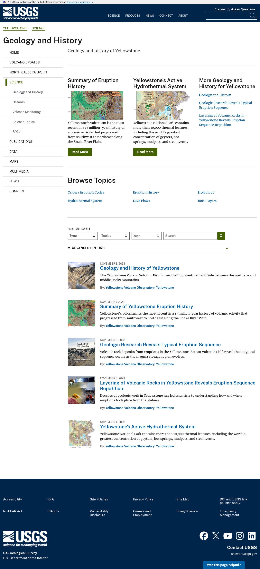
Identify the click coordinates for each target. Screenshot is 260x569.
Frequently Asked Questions (235, 9)
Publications (20, 142)
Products (132, 15)
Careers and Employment (142, 513)
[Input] (231, 16)
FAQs (16, 132)
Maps (13, 161)
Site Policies (99, 499)
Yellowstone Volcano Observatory (130, 287)
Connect (166, 15)
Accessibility (12, 499)
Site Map (183, 499)
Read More (80, 152)
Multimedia (19, 171)
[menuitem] (114, 13)
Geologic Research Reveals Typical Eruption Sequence (160, 344)
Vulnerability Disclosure (99, 513)
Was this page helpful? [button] (224, 565)
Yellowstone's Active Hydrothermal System (148, 426)
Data (13, 152)
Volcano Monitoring (27, 112)
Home (14, 52)
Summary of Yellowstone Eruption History (146, 306)
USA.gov (52, 511)
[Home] (20, 19)
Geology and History (28, 92)
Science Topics (24, 122)
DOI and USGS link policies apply (233, 501)
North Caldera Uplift (28, 72)
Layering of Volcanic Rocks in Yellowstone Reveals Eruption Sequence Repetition (222, 120)
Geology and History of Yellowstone (140, 268)
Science (114, 15)
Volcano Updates (24, 62)
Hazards (19, 102)
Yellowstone (15, 28)
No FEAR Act (12, 511)
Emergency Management (229, 513)
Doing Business (187, 511)
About (183, 15)
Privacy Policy (143, 499)
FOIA (50, 499)
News (150, 15)
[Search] (253, 16)
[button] (148, 248)
